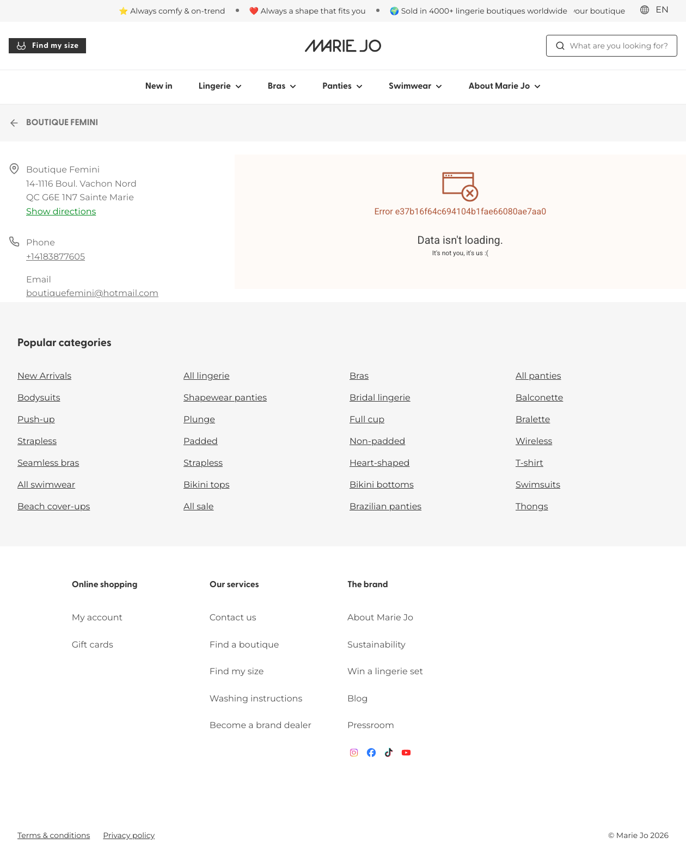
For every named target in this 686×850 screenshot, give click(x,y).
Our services (234, 585)
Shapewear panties (225, 398)
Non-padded (377, 441)
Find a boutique (244, 645)
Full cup (367, 420)
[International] (657, 10)
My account (97, 618)
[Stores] (583, 11)
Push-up (36, 420)
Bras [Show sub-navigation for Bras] (282, 86)
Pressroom (370, 725)
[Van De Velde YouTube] (406, 755)
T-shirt (529, 463)
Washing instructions (256, 699)
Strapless (37, 441)
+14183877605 (55, 257)
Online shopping (105, 585)
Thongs (532, 507)
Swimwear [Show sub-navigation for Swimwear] (415, 86)
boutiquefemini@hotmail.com (92, 293)
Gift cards (92, 645)
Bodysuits (38, 398)
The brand (367, 585)
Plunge (199, 420)
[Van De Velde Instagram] (353, 755)
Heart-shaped (379, 463)
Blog (357, 699)
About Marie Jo (380, 618)
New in (159, 86)
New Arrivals (44, 376)
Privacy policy (129, 835)
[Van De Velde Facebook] (371, 755)
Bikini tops (206, 485)
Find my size (47, 45)
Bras (359, 376)
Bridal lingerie (380, 398)
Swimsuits (538, 485)
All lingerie (206, 376)
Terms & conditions (53, 835)
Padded (200, 441)
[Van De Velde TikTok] (388, 755)
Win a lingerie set (385, 672)
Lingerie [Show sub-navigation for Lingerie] (220, 86)
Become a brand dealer (260, 725)
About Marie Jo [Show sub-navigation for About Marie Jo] (504, 86)
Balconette (539, 398)
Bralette (533, 420)
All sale (198, 507)
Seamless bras (48, 463)
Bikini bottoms (382, 485)
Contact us (233, 618)
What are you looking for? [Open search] (611, 46)
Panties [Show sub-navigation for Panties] (342, 86)
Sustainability (376, 645)
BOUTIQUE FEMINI (53, 123)
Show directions (61, 212)
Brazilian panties (385, 507)
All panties (538, 376)
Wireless (534, 441)
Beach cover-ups (53, 507)
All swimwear (46, 485)
